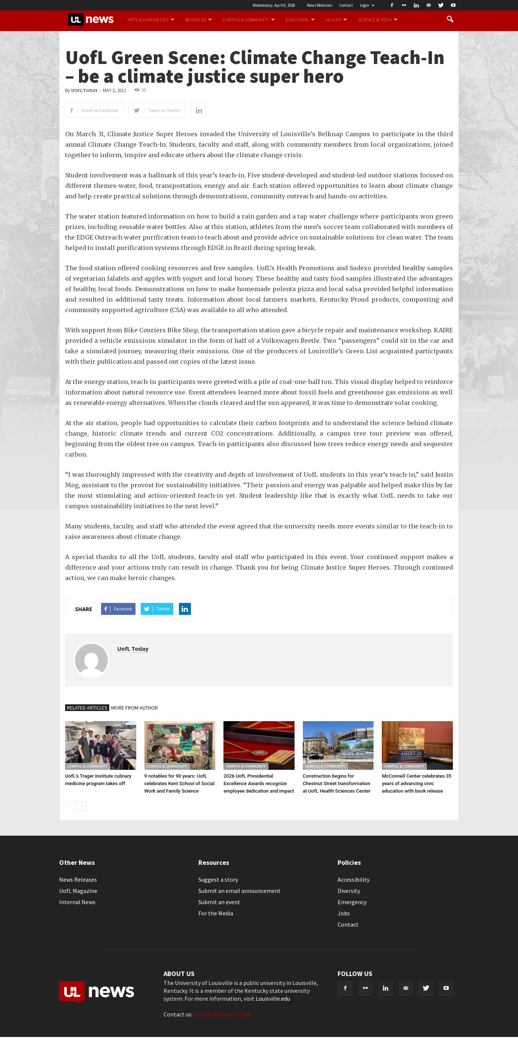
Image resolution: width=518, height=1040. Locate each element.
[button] (450, 19)
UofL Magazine (78, 890)
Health (336, 19)
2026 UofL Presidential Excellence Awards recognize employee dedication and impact (258, 783)
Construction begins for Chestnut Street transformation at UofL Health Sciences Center (337, 783)
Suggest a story (218, 879)
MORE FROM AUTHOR (134, 707)
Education (300, 19)
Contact (346, 5)
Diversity (349, 890)
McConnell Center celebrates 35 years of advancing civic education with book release (416, 783)
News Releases (319, 5)
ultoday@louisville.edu (223, 1014)
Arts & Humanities (151, 19)
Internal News (77, 902)
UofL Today (84, 90)
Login (367, 5)
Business (198, 19)
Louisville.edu (273, 998)
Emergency (352, 902)
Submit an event (219, 902)
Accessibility (353, 879)
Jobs (344, 913)
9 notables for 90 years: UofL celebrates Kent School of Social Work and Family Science (179, 783)
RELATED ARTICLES (87, 707)
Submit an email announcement (239, 890)
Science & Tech (377, 19)
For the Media (215, 913)
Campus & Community (249, 19)
